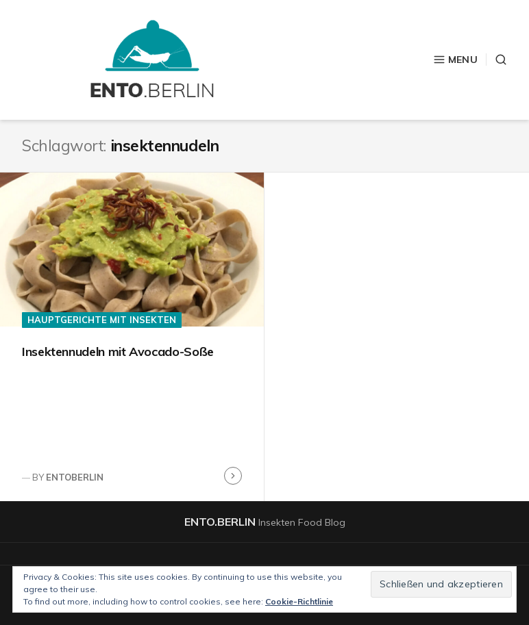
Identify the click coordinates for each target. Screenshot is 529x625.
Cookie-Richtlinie (299, 601)
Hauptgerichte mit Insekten (101, 319)
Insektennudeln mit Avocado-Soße (118, 351)
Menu (455, 59)
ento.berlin (220, 521)
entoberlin (74, 477)
